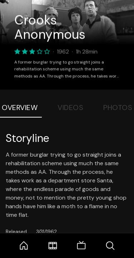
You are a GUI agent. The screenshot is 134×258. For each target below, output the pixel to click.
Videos (70, 107)
